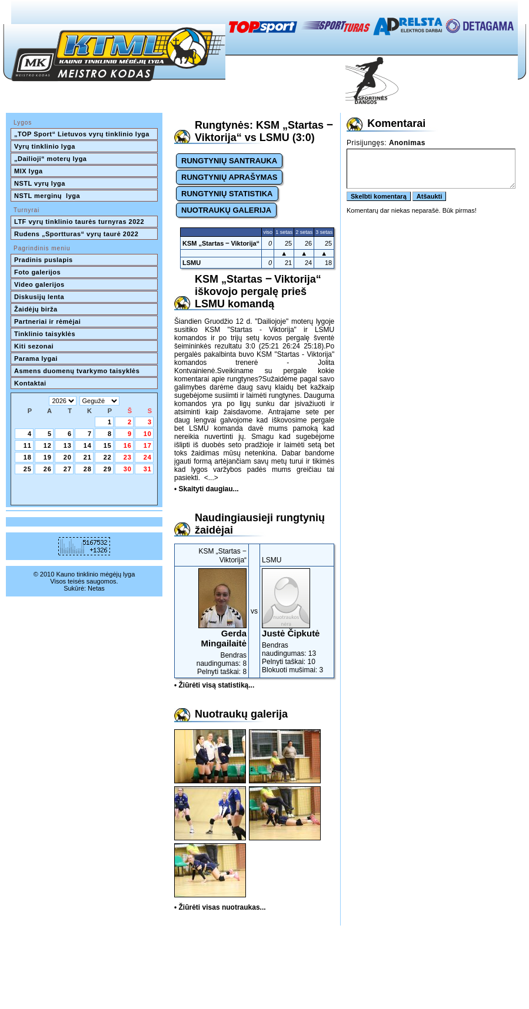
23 (128, 457)
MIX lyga (28, 171)
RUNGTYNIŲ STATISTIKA (227, 193)
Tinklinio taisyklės (44, 333)
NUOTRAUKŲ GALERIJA (226, 210)
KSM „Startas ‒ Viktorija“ (220, 243)
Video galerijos (39, 284)
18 (28, 457)
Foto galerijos (37, 272)
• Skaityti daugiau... (206, 489)
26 (48, 468)
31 (148, 468)
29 (108, 468)
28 (88, 468)
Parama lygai (36, 358)
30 (128, 468)
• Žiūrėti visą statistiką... (214, 685)
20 (68, 457)
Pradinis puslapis (43, 259)
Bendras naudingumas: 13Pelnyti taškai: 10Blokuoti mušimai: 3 (297, 621)
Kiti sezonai (34, 346)
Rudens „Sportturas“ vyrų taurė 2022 (76, 233)
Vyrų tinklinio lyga (44, 146)
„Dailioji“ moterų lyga (50, 158)
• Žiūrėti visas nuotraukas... (220, 907)
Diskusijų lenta (39, 296)
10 (148, 433)
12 (48, 445)
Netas (96, 588)
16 (128, 445)
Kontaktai (30, 383)
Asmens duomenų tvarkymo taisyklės (76, 370)
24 (148, 457)
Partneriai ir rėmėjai (47, 321)
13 (68, 445)
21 (88, 457)
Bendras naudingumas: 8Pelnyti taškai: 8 (212, 622)
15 (108, 445)
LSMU (191, 262)
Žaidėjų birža (36, 309)
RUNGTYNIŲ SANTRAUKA (229, 160)
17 (148, 445)
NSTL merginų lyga (47, 195)
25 (28, 468)
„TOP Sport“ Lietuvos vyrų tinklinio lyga (81, 134)
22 (108, 457)
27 (68, 468)
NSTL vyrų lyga (39, 183)
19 (48, 457)
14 (88, 445)
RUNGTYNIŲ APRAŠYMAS (229, 177)
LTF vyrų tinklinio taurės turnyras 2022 (80, 221)
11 (28, 445)
